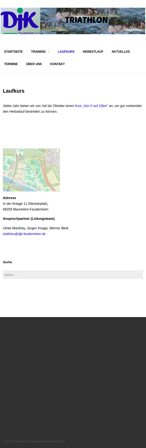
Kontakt (57, 64)
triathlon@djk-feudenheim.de (24, 234)
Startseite (13, 51)
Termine (11, 64)
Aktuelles (121, 51)
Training (38, 51)
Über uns (34, 64)
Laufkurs (66, 51)
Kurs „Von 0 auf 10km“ (91, 106)
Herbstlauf (93, 51)
